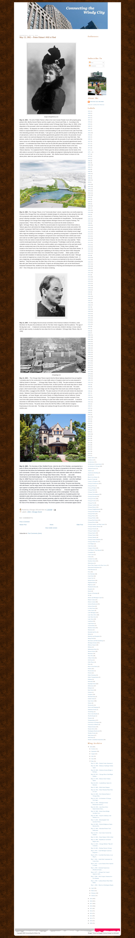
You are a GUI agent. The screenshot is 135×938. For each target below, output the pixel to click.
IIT (88, 595)
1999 (89, 412)
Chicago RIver (91, 522)
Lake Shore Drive (92, 614)
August (93, 753)
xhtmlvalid (116, 933)
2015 (89, 447)
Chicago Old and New (97, 101)
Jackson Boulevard (92, 604)
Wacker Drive (91, 728)
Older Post (80, 524)
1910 (89, 227)
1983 (89, 384)
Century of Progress (93, 481)
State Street (90, 701)
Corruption (90, 552)
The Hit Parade (91, 716)
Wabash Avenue (92, 726)
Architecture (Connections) (94, 464)
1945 (89, 302)
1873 (89, 147)
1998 (89, 410)
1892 (89, 188)
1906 (89, 218)
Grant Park (90, 576)
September (94, 751)
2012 (89, 440)
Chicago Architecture (93, 483)
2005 (89, 425)
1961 (89, 337)
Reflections (90, 685)
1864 (89, 135)
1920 (89, 249)
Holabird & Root (92, 586)
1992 (89, 401)
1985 (89, 388)
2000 (89, 414)
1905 (89, 216)
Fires (89, 571)
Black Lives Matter (92, 477)
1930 (89, 270)
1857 (89, 119)
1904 (89, 214)
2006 (89, 427)
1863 (89, 132)
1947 (89, 307)
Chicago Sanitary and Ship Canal (96, 524)
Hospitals (90, 589)
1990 (89, 397)
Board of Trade (91, 479)
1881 (89, 162)
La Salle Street (91, 608)
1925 (89, 259)
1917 (89, 242)
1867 (89, 141)
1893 (89, 190)
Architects (90, 460)
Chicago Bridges (92, 487)
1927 (89, 264)
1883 (89, 167)
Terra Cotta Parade (92, 713)
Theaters (90, 718)
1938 (89, 287)
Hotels (89, 591)
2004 (89, 423)
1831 (89, 111)
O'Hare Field (91, 658)
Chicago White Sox (93, 541)
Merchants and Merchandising (95, 640)
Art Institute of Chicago (94, 466)
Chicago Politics (92, 518)
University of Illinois (93, 724)
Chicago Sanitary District (94, 526)
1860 (89, 126)
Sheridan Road (91, 696)
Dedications (91, 563)
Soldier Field (91, 698)
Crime (89, 556)
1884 (89, 169)
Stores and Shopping (93, 707)
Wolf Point (90, 737)
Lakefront (90, 621)
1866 (89, 139)
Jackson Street (91, 606)
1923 (89, 255)
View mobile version (51, 528)
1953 (89, 320)
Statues (89, 703)
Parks (89, 664)
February (93, 893)
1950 (89, 313)
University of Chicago (93, 722)
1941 (89, 294)
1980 (89, 378)
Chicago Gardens (92, 505)
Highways (90, 584)
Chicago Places (91, 515)
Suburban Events (92, 709)
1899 (89, 203)
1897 (89, 199)
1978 (89, 373)
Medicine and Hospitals (94, 636)
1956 (89, 326)
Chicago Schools (92, 528)
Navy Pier (90, 655)
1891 (89, 186)
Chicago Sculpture (92, 530)
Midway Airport (92, 645)
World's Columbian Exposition (95, 739)
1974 (89, 365)
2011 (89, 438)
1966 (89, 348)
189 (89, 182)
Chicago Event (37, 512)
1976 (89, 369)
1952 (89, 317)
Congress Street (92, 548)
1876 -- (89, 152)
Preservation (91, 670)
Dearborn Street (92, 561)
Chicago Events (92, 500)
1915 (89, 238)
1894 (89, 193)
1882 (89, 165)
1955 (89, 324)
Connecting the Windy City (33, 933)
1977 (89, 371)
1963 (89, 341)
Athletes (90, 470)
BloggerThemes (102, 933)
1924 (89, 257)
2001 (89, 416)
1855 (89, 117)
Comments (92, 66)
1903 (89, 212)
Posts (91, 62)
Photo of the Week (92, 666)
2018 (89, 453)
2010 (89, 436)
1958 (89, 330)
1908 (89, 223)
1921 (89, 251)
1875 (89, 150)
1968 (89, 352)
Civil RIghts (91, 543)
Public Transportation (93, 677)
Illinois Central (91, 601)
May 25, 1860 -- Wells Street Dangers (100, 787)
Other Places (91, 662)
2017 (89, 451)
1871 (89, 143)
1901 (89, 208)
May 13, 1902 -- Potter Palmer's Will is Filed (38, 37)
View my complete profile (96, 104)
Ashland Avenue (92, 468)
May (92, 761)
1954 (89, 322)
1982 (89, 382)
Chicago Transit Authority (94, 539)
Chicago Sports (91, 533)
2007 (89, 429)
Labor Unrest (91, 610)
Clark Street (91, 546)
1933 (89, 276)
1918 (89, 244)
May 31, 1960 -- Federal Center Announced (101, 763)
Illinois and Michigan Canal (95, 597)
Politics (90, 668)
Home (51, 524)
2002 (89, 419)
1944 (89, 300)
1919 (89, 246)
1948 (89, 309)
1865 (89, 137)
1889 (89, 180)
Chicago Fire (91, 503)
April (92, 888)
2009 (89, 434)
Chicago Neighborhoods (94, 509)
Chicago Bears (91, 485)
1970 (89, 356)
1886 (89, 173)
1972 (89, 360)
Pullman (90, 679)
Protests (90, 672)
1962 (89, 339)
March (92, 890)
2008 (89, 431)
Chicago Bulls (91, 490)
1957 (89, 328)
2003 (89, 421)
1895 (89, 195)
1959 (89, 332)
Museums (90, 653)
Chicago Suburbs (92, 537)
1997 (89, 408)
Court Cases (91, 554)
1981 (89, 380)
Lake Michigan (91, 612)
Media (89, 634)
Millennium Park (92, 649)
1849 (89, 113)
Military (90, 647)
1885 (89, 171)
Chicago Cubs (91, 492)
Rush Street (91, 690)
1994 (89, 406)
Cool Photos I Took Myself (94, 550)
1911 (89, 229)
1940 (89, 292)
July (92, 756)
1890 (89, 184)
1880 (89, 160)
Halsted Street (91, 580)
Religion (90, 688)
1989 (89, 395)
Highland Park (91, 582)
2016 (89, 449)
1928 (89, 266)
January (93, 895)
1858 (89, 122)
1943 (89, 298)
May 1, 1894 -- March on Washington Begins (102, 885)
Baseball (90, 474)
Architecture (91, 462)
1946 (89, 305)
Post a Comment (25, 522)
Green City (90, 578)
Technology (91, 711)
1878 (89, 156)
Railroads (90, 681)
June (92, 758)
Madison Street (91, 627)
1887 (89, 175)
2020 (91, 746)
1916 (89, 240)
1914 (89, 236)
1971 (89, 358)
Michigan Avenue (92, 642)
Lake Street (90, 619)
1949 (89, 311)
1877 (89, 154)
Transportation (91, 720)
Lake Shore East (92, 617)
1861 (89, 128)
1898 (89, 201)
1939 (89, 289)
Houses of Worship (92, 593)
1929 (89, 268)
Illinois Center (91, 599)
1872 (89, 145)
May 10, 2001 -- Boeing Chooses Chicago (101, 848)
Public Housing (91, 675)
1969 (89, 354)
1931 (89, 272)
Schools (90, 692)
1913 (89, 233)
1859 (89, 124)
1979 (89, 376)
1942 (89, 296)
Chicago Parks (91, 513)
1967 (89, 350)
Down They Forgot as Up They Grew (97, 565)
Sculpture (90, 694)
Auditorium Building (93, 472)
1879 (89, 158)
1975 (89, 367)
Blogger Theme (92, 933)
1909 (89, 225)
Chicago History (92, 507)
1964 (89, 343)
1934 (89, 279)
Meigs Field (91, 638)
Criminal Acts (91, 558)
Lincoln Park (91, 625)
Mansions (90, 629)
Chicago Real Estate (93, 520)
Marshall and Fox (92, 632)
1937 (89, 285)
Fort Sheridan (91, 574)
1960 (89, 335)
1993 (89, 403)
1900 (89, 205)
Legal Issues (91, 623)
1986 (89, 391)
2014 (89, 444)
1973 (89, 363)
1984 (89, 386)
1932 (89, 274)
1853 (89, 115)
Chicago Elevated (92, 496)
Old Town (90, 660)
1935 (89, 281)
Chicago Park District (93, 511)
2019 (89, 455)
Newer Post (23, 524)
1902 (29, 512)
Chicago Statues (92, 535)
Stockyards (90, 705)
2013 (89, 442)
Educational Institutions (94, 567)
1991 (89, 399)
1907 (89, 221)
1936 (89, 283)
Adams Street (91, 457)
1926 (89, 262)
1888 (89, 178)
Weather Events (92, 733)
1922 (89, 253)
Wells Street (91, 735)
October (93, 749)
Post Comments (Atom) (35, 533)
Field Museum (91, 569)
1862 (89, 130)
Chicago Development (93, 494)
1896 (89, 197)
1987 (89, 393)
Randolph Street (92, 683)
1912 (89, 231)
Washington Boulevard (93, 731)
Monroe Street (91, 651)
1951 (89, 315)
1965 (89, 345)
